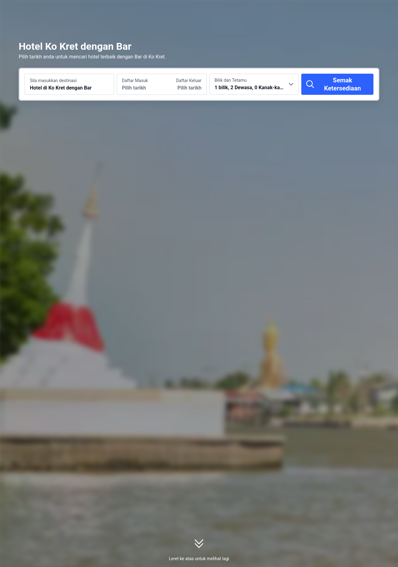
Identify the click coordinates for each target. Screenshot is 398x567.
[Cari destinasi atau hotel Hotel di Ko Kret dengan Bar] (69, 84)
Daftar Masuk (135, 80)
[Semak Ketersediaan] (337, 84)
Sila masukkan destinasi (53, 80)
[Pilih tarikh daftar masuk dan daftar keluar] (139, 84)
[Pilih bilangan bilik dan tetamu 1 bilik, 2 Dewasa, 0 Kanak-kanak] (254, 84)
